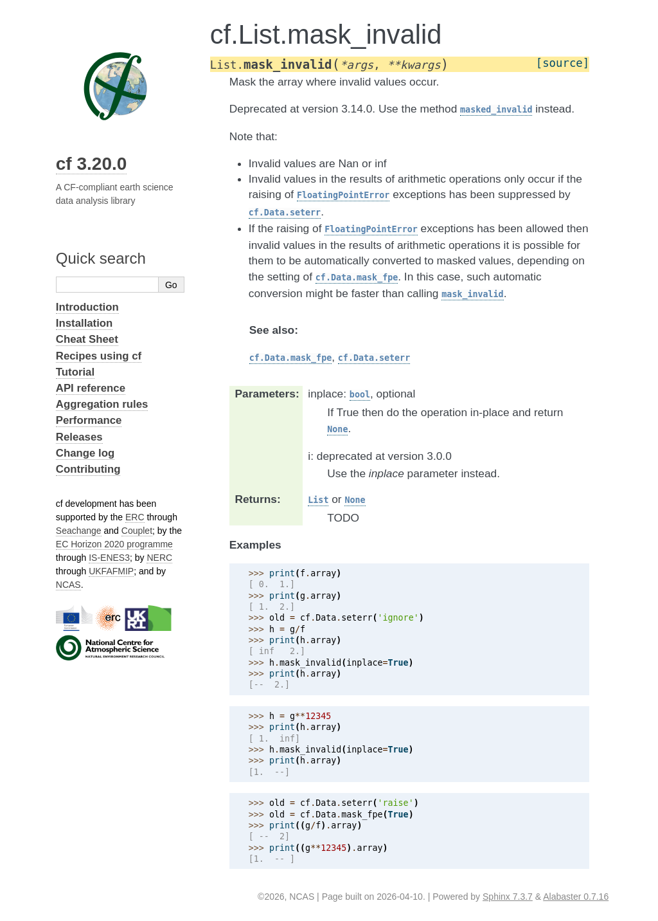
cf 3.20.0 (91, 164)
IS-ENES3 (109, 557)
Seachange (79, 530)
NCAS (68, 584)
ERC (135, 517)
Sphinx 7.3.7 (508, 896)
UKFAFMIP (111, 571)
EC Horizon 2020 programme (114, 544)
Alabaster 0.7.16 (576, 896)
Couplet (136, 530)
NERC (159, 557)
